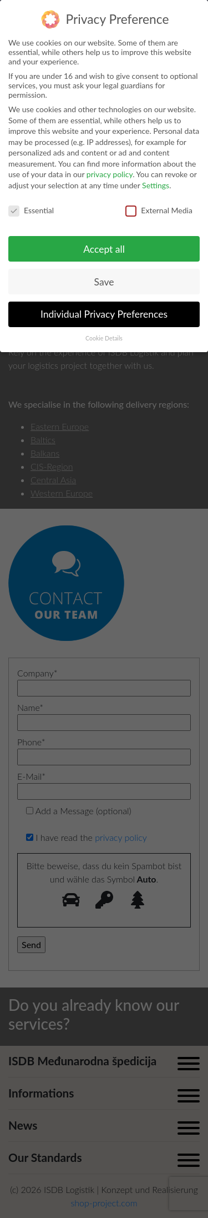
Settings (155, 185)
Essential (31, 210)
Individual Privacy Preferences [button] (104, 314)
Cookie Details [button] (104, 338)
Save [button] (104, 282)
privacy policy (110, 174)
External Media (158, 210)
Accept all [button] (104, 249)
